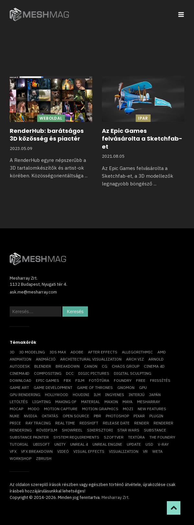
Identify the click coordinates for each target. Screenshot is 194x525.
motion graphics (100, 408)
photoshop (117, 415)
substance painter (29, 437)
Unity (60, 444)
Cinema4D (19, 373)
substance (155, 430)
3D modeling (32, 352)
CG (104, 366)
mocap (16, 408)
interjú (137, 394)
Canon (90, 366)
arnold (156, 359)
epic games (47, 380)
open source (76, 415)
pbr (97, 415)
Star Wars (128, 430)
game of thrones (95, 387)
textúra (136, 437)
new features (152, 408)
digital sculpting (132, 373)
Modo (33, 408)
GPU (143, 387)
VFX (13, 451)
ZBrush (43, 458)
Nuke (14, 415)
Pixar (139, 415)
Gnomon (126, 387)
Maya (128, 401)
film (79, 380)
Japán (155, 394)
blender (42, 366)
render (141, 423)
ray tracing (38, 423)
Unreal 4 (79, 444)
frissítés (160, 380)
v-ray (163, 444)
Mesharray (148, 401)
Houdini (81, 394)
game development (53, 387)
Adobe (76, 352)
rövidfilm (46, 430)
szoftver (114, 437)
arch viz (135, 359)
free (141, 380)
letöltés (19, 401)
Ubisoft (41, 444)
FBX (67, 380)
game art (19, 387)
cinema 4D (154, 366)
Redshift (89, 423)
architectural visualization (91, 359)
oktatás (50, 415)
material (90, 401)
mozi (128, 408)
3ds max (57, 352)
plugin (156, 415)
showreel (72, 430)
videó (63, 451)
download (20, 380)
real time (65, 423)
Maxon (111, 401)
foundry (123, 380)
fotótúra (99, 380)
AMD (161, 352)
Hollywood (56, 394)
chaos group (125, 366)
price (15, 423)
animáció (46, 359)
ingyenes (114, 394)
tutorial (19, 444)
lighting (41, 401)
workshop (20, 458)
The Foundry (162, 437)
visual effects (88, 451)
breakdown (68, 366)
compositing (47, 373)
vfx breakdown (37, 451)
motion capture (61, 408)
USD (149, 444)
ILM (97, 394)
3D (12, 352)
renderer (163, 423)
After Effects (102, 352)
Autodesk (20, 366)
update (134, 444)
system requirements (76, 437)
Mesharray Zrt (115, 497)
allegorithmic (137, 352)
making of (66, 401)
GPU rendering (25, 394)
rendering (21, 430)
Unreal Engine (107, 444)
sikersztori (100, 430)
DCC (70, 373)
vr (145, 451)
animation (20, 359)
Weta (157, 451)
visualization (123, 451)
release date (116, 423)
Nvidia (30, 415)
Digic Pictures (93, 373)
